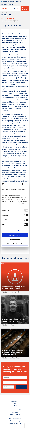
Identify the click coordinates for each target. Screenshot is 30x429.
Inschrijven (21, 387)
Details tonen (21, 230)
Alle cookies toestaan (15, 235)
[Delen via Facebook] (5, 26)
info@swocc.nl (15, 401)
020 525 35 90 (15, 403)
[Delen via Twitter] (11, 26)
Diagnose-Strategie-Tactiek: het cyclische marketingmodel (13, 287)
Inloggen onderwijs (15, 1)
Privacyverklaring (15, 421)
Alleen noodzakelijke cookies (15, 243)
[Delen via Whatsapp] (20, 26)
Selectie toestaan (15, 239)
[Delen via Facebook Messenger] (8, 26)
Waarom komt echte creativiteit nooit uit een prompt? (13, 320)
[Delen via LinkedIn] (14, 26)
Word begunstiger (25, 8)
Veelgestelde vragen (15, 419)
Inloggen (6, 1)
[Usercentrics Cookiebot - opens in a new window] (21, 184)
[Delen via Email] (17, 26)
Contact (15, 405)
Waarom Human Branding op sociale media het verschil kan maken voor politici (12, 352)
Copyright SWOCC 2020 (15, 423)
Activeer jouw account (7, 4)
